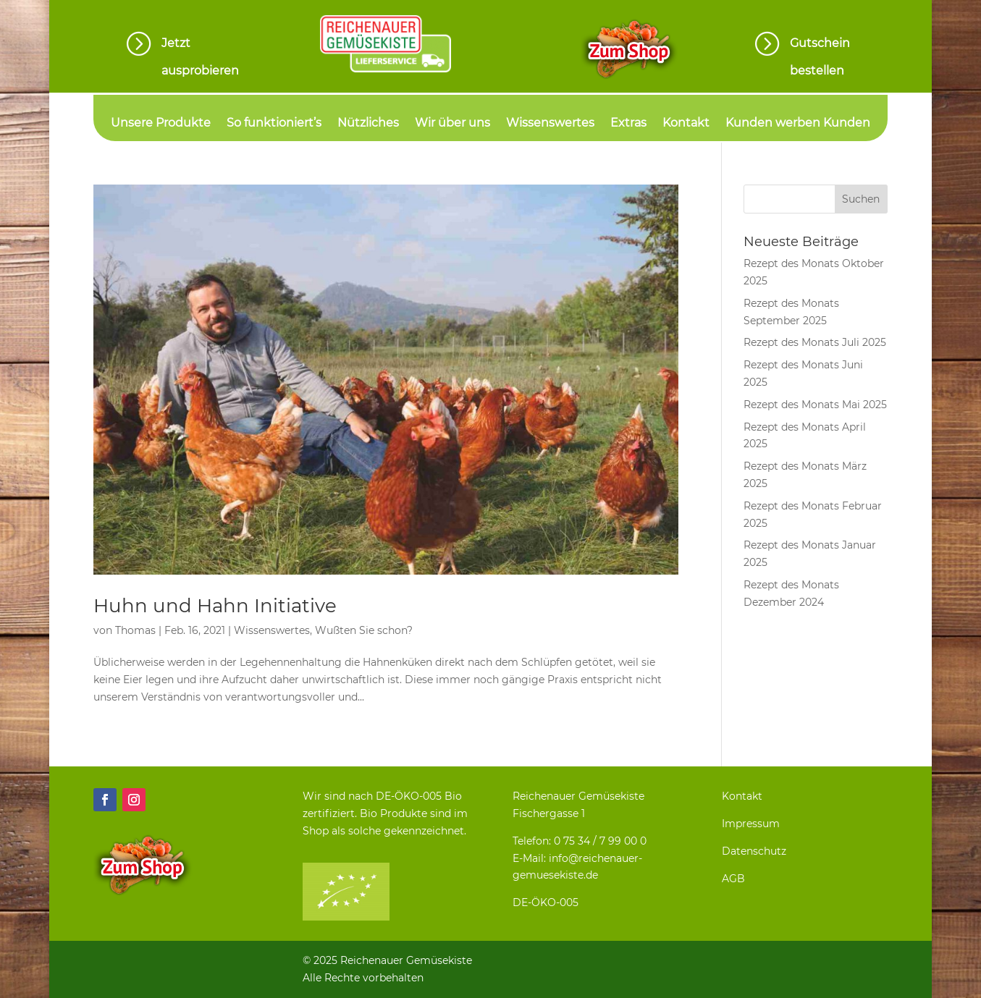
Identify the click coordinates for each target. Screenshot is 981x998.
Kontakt (686, 124)
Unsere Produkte (161, 124)
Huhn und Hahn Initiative (215, 605)
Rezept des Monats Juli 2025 (815, 342)
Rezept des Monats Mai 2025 (815, 404)
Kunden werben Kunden (797, 124)
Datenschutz (754, 851)
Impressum (751, 823)
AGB (733, 878)
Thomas (135, 630)
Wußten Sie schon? (364, 630)
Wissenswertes (550, 124)
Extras (628, 124)
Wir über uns (452, 124)
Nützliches (368, 124)
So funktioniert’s (274, 124)
